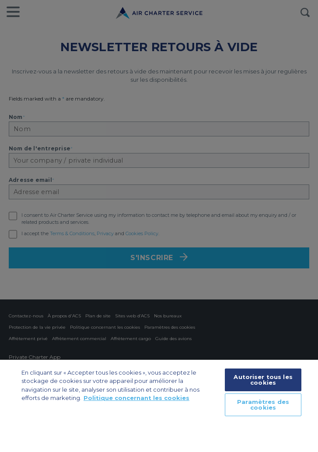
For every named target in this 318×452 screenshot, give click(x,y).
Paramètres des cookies (263, 404)
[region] (159, 406)
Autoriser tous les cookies (263, 379)
